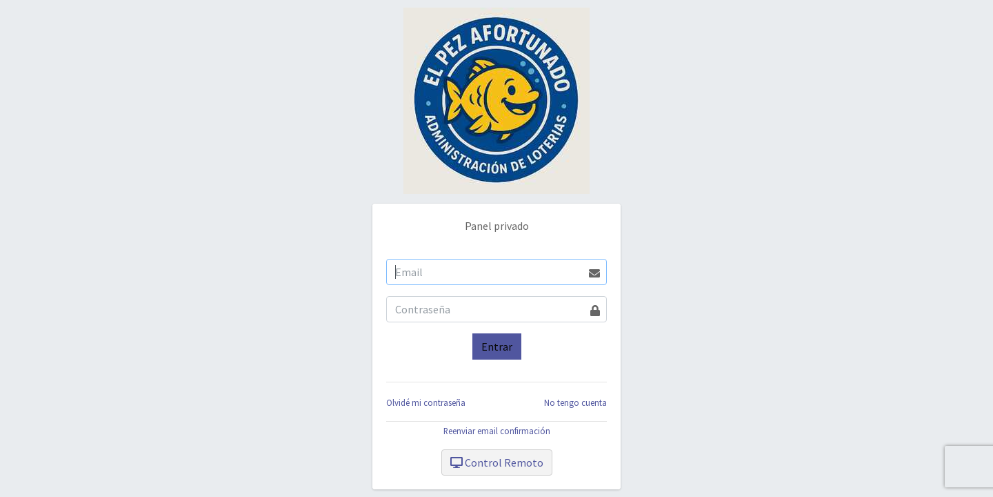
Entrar (496, 346)
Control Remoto (496, 462)
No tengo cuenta (575, 402)
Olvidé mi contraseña (425, 402)
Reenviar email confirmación (496, 430)
